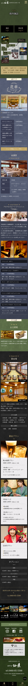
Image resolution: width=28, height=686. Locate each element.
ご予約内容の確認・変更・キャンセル (14, 635)
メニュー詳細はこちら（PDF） (14, 149)
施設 (7, 29)
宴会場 (21, 29)
